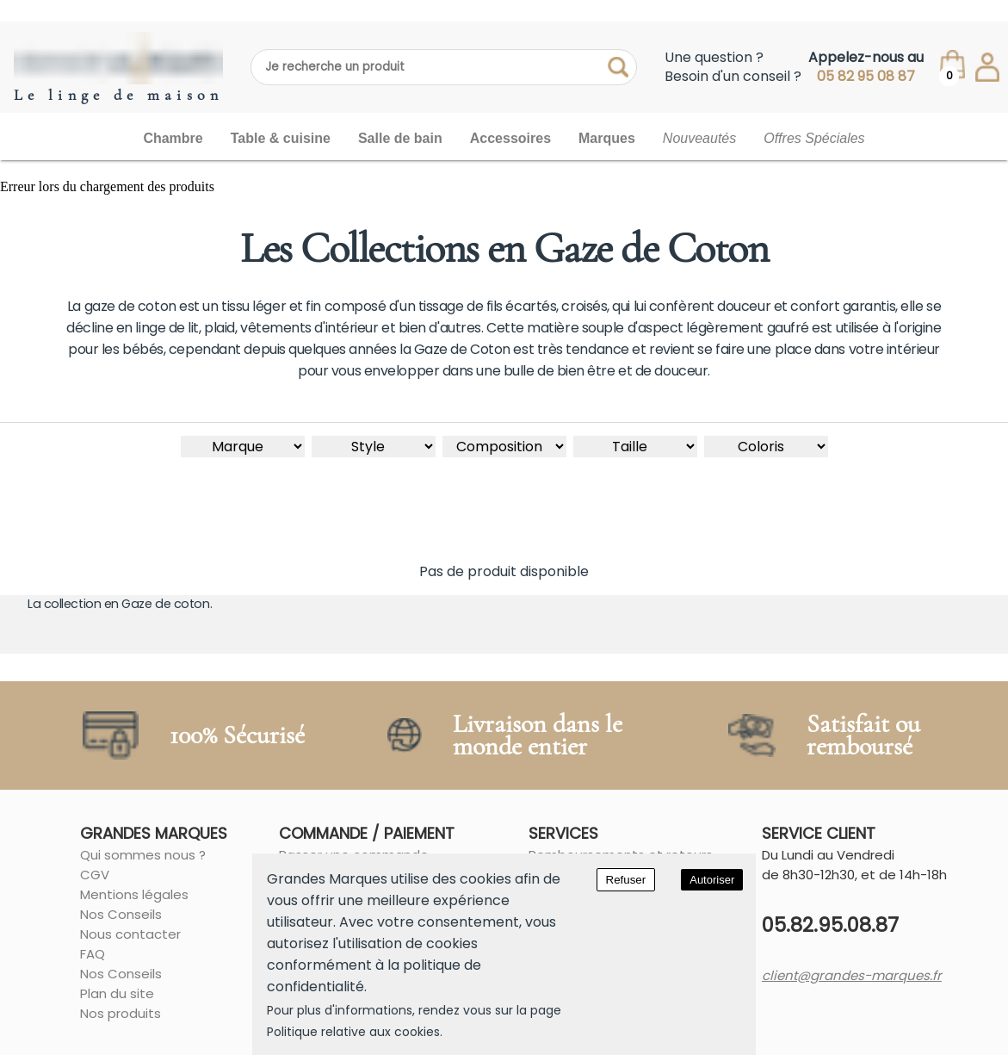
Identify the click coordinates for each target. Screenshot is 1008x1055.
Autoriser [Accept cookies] (712, 879)
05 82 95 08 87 (866, 76)
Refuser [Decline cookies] (626, 879)
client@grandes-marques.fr (852, 975)
